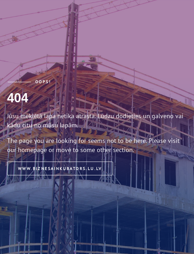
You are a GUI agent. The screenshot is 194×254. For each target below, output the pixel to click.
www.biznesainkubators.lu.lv (60, 168)
